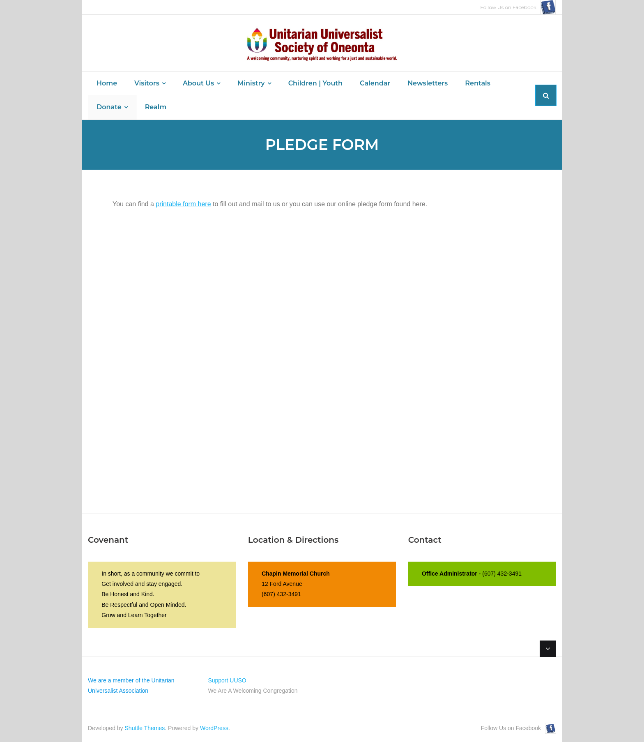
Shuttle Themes (145, 728)
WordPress (214, 728)
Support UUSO (227, 680)
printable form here (183, 203)
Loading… (244, 345)
